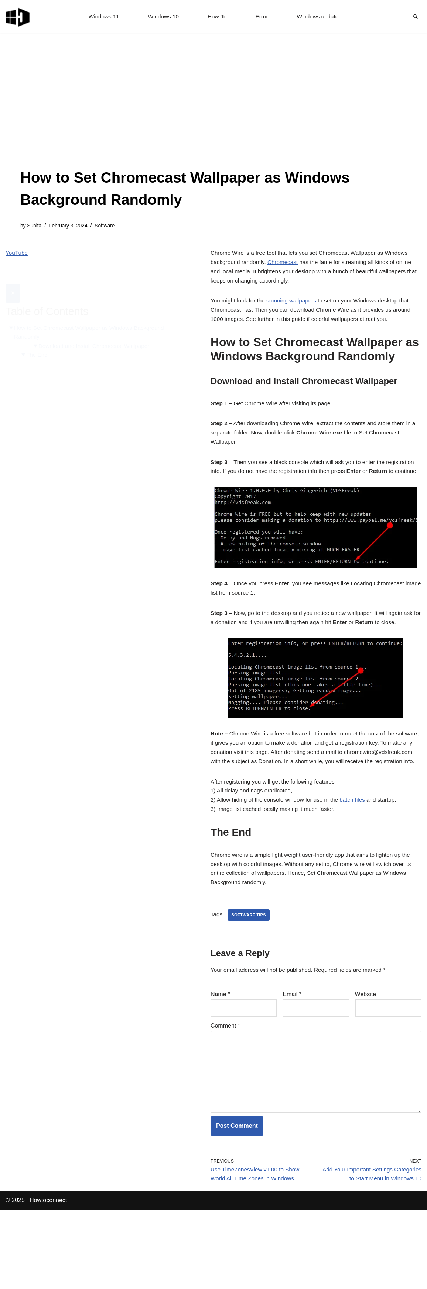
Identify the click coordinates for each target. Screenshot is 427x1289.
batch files (359, 852)
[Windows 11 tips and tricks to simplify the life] (18, 17)
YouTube (17, 254)
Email (292, 1052)
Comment (225, 1085)
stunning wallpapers (295, 305)
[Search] (415, 16)
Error (262, 17)
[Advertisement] (213, 111)
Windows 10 (162, 17)
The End (38, 339)
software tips (250, 971)
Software (108, 226)
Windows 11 (101, 17)
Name (220, 1052)
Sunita (34, 226)
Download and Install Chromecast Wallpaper (98, 330)
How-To (217, 17)
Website (365, 1052)
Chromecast (286, 264)
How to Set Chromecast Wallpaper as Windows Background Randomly (92, 316)
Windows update (320, 17)
